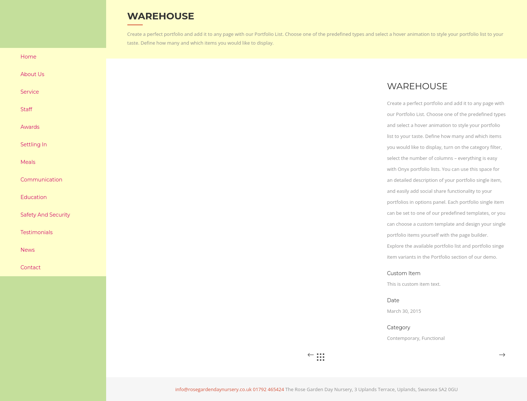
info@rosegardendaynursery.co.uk (213, 389)
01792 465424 (268, 389)
